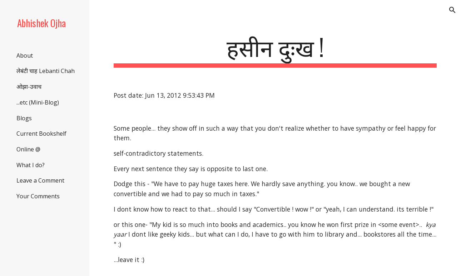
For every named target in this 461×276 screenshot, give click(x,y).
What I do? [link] (30, 165)
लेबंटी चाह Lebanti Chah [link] (45, 71)
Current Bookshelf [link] (41, 133)
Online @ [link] (28, 149)
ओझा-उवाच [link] (28, 87)
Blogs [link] (24, 118)
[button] (452, 10)
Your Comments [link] (38, 196)
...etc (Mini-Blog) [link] (37, 102)
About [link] (24, 55)
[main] (275, 50)
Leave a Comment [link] (40, 180)
